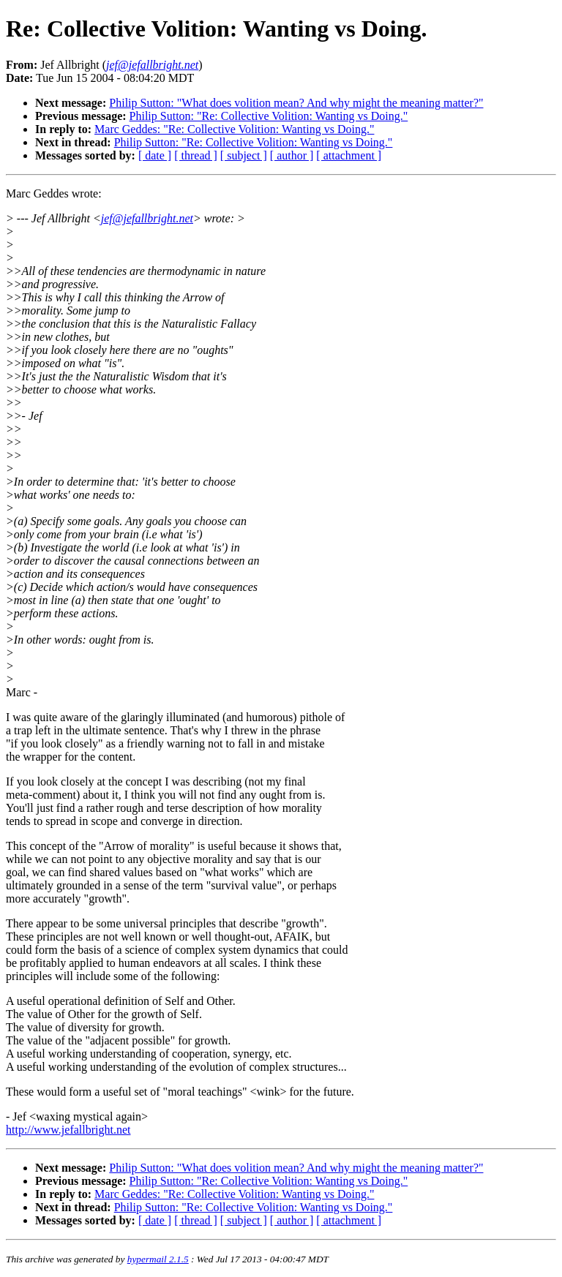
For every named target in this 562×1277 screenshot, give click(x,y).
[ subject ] (243, 155)
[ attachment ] (348, 155)
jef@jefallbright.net (147, 218)
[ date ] (154, 155)
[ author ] (292, 155)
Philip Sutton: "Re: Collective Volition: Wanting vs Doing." (269, 116)
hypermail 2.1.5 (158, 1259)
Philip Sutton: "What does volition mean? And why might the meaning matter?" (296, 103)
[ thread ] (195, 155)
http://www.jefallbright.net (68, 1129)
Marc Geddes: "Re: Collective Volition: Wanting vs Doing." (234, 129)
